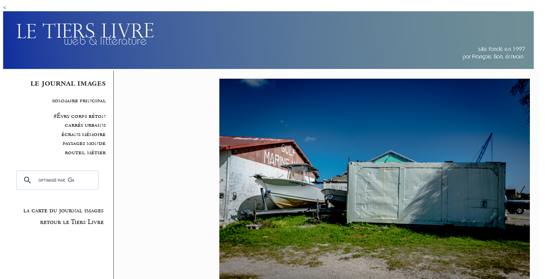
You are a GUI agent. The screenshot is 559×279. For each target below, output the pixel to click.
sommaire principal (79, 100)
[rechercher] (56, 180)
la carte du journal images (63, 210)
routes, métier (85, 152)
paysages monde (84, 143)
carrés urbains (85, 125)
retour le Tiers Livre (72, 222)
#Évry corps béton (80, 116)
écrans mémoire (83, 134)
